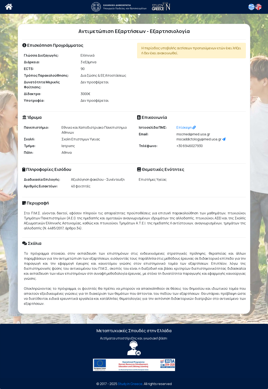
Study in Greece (130, 383)
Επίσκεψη (186, 127)
